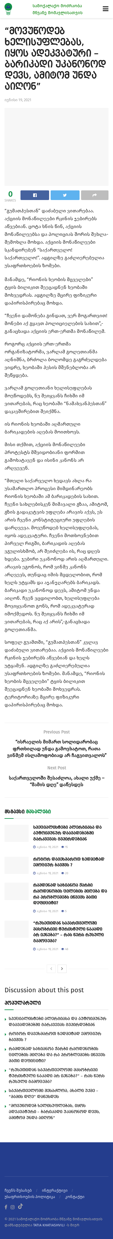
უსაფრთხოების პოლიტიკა (30, 1196)
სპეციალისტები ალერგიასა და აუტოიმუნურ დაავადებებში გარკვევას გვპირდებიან (67, 833)
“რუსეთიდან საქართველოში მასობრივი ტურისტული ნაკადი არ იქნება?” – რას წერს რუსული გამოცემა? (57, 1076)
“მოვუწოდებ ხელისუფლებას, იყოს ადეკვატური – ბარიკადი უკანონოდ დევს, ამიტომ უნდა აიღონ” (54, 1112)
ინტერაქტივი (54, 1190)
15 (64, 847)
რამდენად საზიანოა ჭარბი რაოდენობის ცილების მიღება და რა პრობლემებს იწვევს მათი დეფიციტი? (57, 1055)
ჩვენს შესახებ (18, 1190)
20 (64, 873)
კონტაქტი (74, 1196)
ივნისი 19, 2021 (18, 100)
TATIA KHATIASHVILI (49, 1225)
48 (64, 949)
